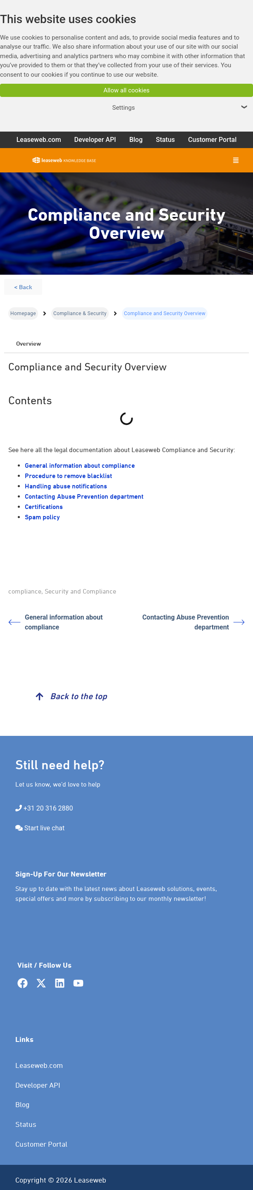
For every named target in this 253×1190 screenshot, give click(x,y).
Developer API (37, 1085)
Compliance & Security (80, 313)
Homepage (23, 313)
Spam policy (42, 517)
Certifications (44, 507)
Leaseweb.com (39, 1065)
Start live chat (44, 828)
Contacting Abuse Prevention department (84, 496)
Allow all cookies (126, 90)
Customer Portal (41, 1144)
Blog (22, 1104)
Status (25, 1124)
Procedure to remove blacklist (68, 476)
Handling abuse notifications (66, 486)
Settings (180, 107)
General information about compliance (80, 465)
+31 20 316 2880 (48, 808)
